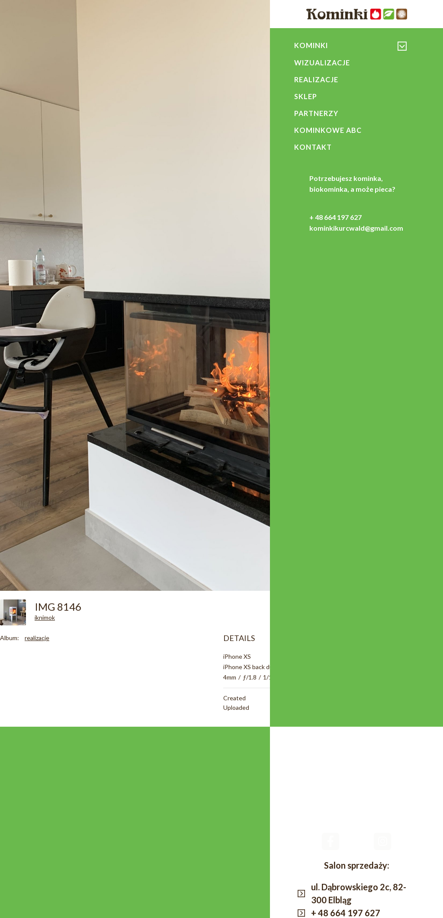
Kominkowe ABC (328, 132)
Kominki (311, 45)
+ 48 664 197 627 (335, 220)
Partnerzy (316, 114)
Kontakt (313, 149)
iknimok (45, 617)
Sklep (306, 97)
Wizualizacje (323, 62)
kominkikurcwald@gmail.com (356, 230)
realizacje (37, 637)
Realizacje (317, 80)
